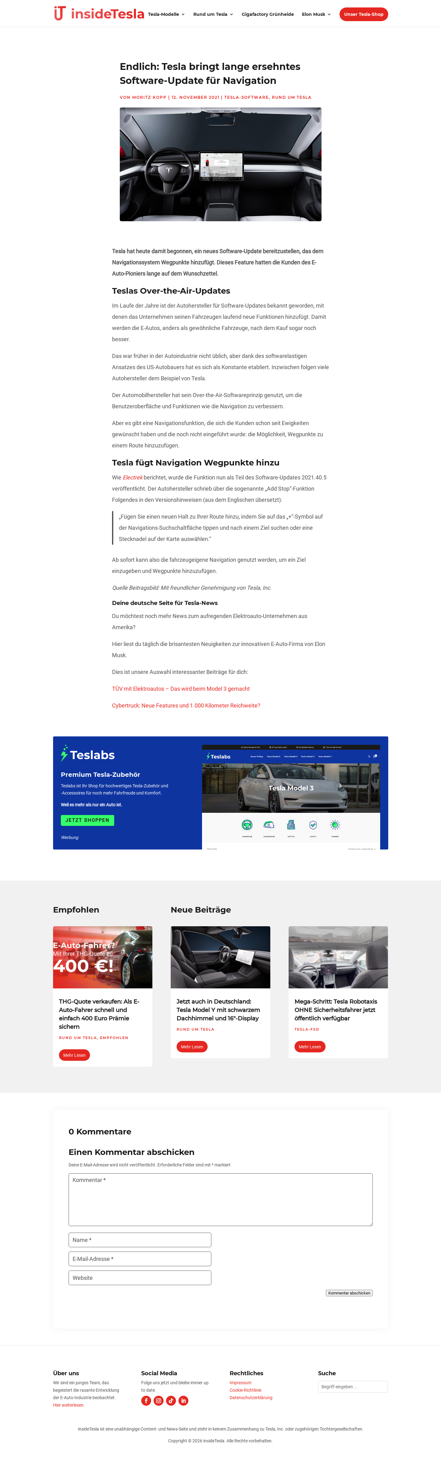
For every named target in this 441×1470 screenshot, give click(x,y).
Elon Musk (313, 14)
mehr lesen (74, 1055)
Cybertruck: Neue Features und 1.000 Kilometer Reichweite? (186, 705)
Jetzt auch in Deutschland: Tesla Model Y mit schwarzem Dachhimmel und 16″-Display (218, 1010)
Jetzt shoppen (87, 820)
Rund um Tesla (210, 14)
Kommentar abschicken (349, 1293)
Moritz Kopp (149, 97)
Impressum (240, 1382)
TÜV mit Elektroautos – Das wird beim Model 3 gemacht (181, 688)
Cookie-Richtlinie (245, 1390)
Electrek (132, 477)
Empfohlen (114, 1038)
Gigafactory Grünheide (268, 14)
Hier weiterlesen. (69, 1405)
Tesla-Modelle (163, 14)
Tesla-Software (246, 97)
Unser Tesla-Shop (364, 14)
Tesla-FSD (307, 1029)
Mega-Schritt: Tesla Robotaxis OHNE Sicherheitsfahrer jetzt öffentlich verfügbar (336, 1010)
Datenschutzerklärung (251, 1397)
